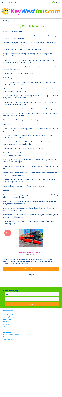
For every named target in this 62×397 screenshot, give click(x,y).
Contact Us (6, 324)
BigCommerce (15, 339)
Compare (31, 275)
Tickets (5, 322)
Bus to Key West (8, 314)
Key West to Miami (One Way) (31, 252)
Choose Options (31, 269)
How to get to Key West (10, 317)
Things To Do (7, 319)
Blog (4, 327)
